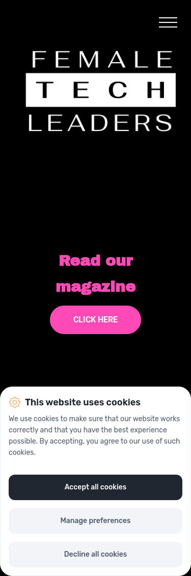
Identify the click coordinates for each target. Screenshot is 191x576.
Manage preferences (95, 520)
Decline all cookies (95, 554)
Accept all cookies (96, 487)
